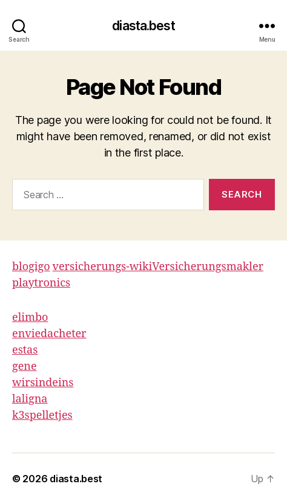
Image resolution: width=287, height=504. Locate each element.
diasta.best (143, 25)
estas (25, 350)
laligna (29, 399)
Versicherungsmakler (207, 267)
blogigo (31, 267)
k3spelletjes (42, 415)
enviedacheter (49, 334)
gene (24, 366)
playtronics (41, 283)
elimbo (30, 318)
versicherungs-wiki (103, 267)
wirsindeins (42, 383)
